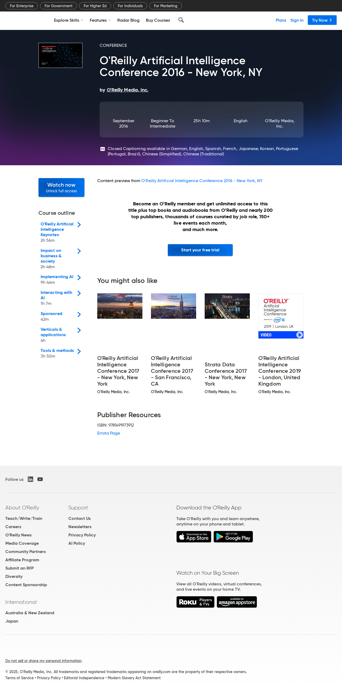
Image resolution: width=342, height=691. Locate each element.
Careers (13, 526)
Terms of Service (19, 677)
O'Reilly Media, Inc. (279, 123)
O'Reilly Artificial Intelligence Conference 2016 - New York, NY (202, 180)
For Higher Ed (95, 5)
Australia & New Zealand (29, 613)
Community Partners (25, 551)
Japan (11, 621)
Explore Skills (68, 20)
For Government (58, 5)
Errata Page (108, 433)
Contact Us (79, 518)
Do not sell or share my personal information (43, 660)
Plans (281, 20)
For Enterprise (21, 5)
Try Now (322, 20)
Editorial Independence (84, 677)
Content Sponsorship (26, 585)
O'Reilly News (18, 535)
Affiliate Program (22, 560)
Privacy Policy (82, 535)
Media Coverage (22, 543)
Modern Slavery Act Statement (134, 677)
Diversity (13, 576)
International (21, 602)
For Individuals (130, 5)
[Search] (181, 20)
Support (78, 507)
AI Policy (76, 543)
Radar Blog (128, 20)
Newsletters (79, 526)
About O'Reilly (22, 507)
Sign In (297, 20)
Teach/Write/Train (23, 518)
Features (100, 20)
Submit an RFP (19, 568)
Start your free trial (200, 250)
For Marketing (165, 5)
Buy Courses (158, 20)
